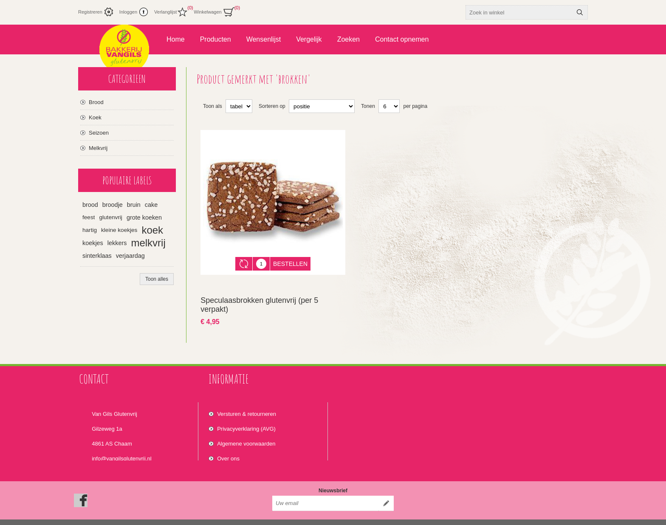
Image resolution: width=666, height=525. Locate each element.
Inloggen (128, 11)
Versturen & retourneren (246, 403)
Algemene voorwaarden (246, 433)
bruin (134, 204)
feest (88, 217)
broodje (112, 204)
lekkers (117, 243)
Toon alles (156, 279)
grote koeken (144, 217)
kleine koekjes (119, 230)
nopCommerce (577, 515)
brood (90, 204)
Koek (95, 117)
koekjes (92, 243)
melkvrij (148, 242)
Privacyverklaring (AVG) (246, 418)
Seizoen (99, 133)
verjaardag (130, 255)
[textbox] (519, 12)
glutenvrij (110, 217)
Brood (96, 102)
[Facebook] (80, 487)
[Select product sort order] (322, 106)
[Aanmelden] (325, 490)
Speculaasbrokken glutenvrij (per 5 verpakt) (259, 298)
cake (151, 204)
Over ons (228, 448)
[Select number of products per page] (389, 106)
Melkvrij (98, 148)
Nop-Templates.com (510, 515)
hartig (89, 230)
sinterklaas (97, 255)
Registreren (90, 11)
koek (152, 230)
